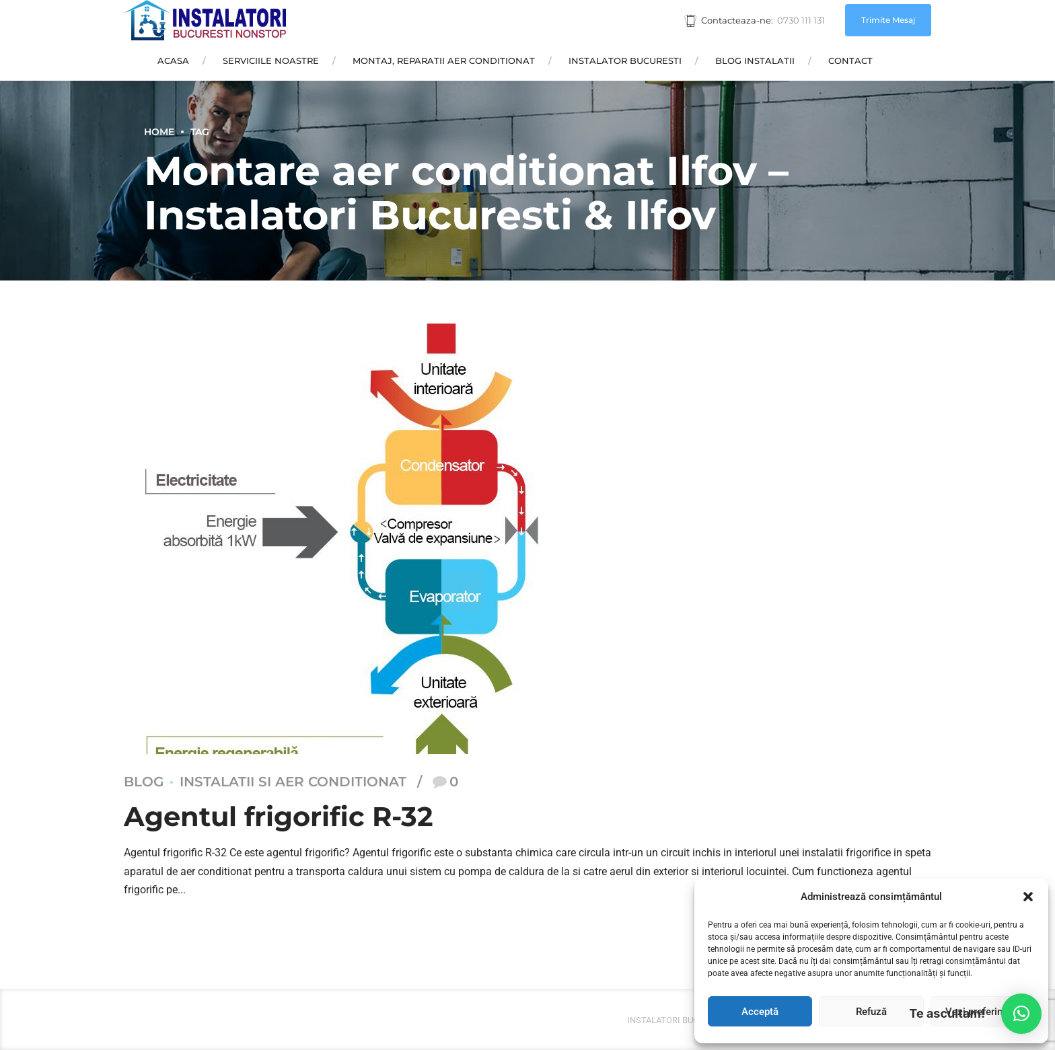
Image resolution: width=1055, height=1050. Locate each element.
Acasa (173, 60)
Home (159, 132)
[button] (1028, 896)
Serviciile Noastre (271, 60)
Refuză (871, 1012)
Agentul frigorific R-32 (278, 816)
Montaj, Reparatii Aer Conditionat (444, 60)
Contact (850, 60)
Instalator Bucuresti (625, 60)
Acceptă (759, 1012)
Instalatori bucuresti (677, 1020)
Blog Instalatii (755, 60)
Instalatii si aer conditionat (293, 782)
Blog (143, 782)
